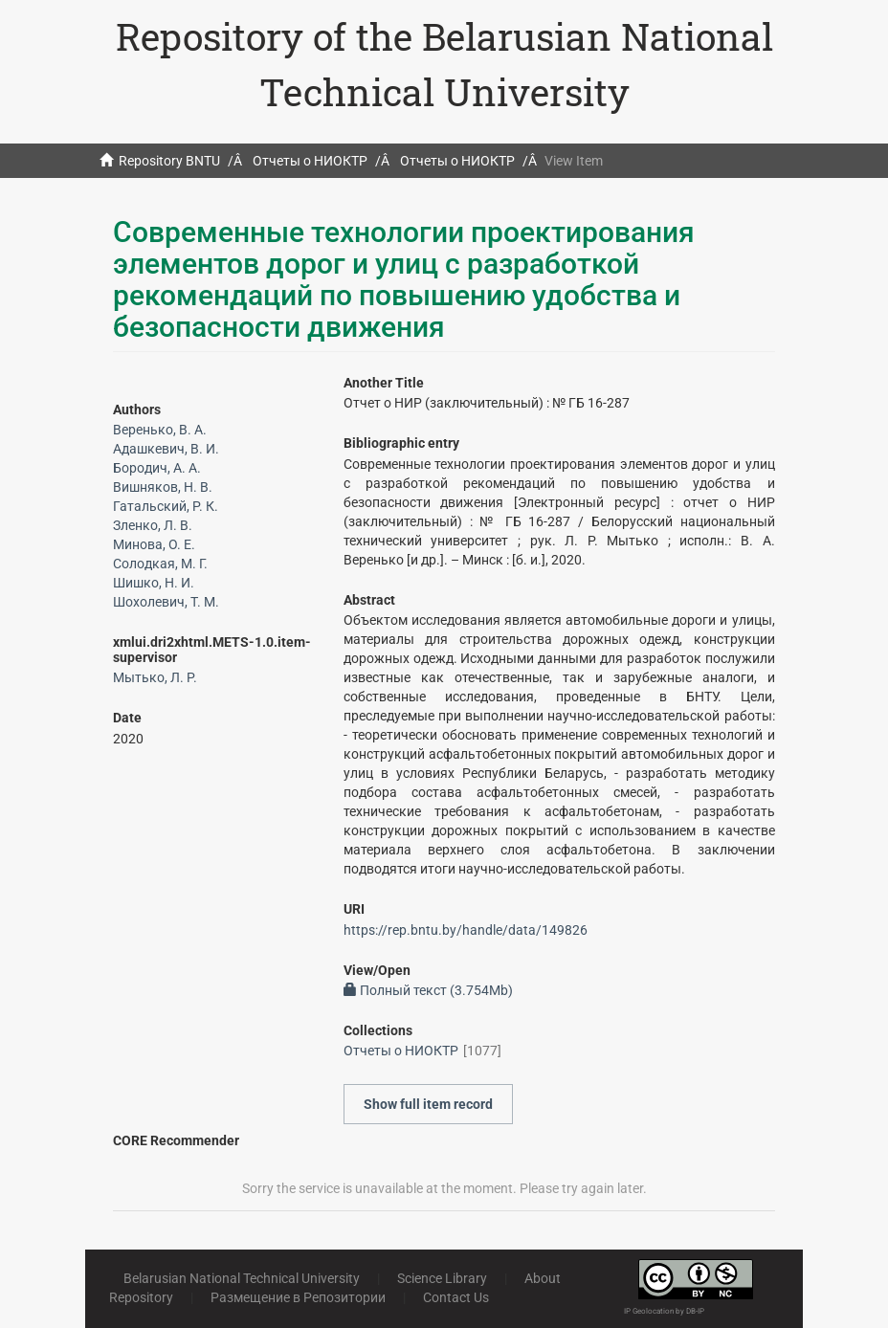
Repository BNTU (169, 160)
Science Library (442, 1278)
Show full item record (428, 1104)
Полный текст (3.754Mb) (428, 990)
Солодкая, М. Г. (160, 563)
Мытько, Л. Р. (155, 677)
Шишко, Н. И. (153, 582)
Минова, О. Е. (154, 544)
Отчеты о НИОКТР (310, 160)
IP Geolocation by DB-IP (664, 1311)
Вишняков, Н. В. (162, 487)
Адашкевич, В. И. (166, 448)
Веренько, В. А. (160, 429)
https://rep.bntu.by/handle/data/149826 (466, 930)
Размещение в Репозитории (298, 1297)
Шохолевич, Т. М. (166, 601)
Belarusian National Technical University (241, 1278)
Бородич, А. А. (157, 468)
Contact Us (456, 1297)
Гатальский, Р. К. (165, 506)
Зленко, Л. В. (152, 525)
